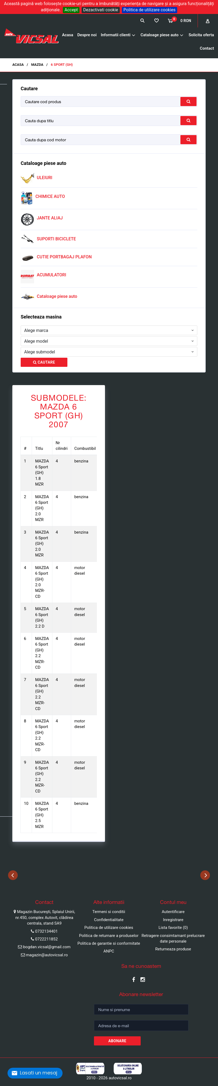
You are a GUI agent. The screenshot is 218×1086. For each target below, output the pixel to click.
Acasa (67, 34)
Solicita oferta (201, 34)
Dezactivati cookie (100, 9)
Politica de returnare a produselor (108, 935)
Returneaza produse (173, 949)
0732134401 (46, 931)
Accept (71, 9)
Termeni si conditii (108, 911)
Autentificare (173, 911)
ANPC (108, 951)
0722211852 (46, 939)
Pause (5, 885)
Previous (13, 875)
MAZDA (37, 65)
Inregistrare (173, 919)
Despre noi (87, 34)
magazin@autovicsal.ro (47, 955)
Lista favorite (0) (173, 927)
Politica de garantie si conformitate (109, 943)
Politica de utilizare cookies (149, 9)
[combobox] (109, 330)
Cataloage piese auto (159, 34)
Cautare (44, 362)
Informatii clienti (115, 34)
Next (205, 875)
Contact (207, 48)
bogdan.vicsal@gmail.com (47, 946)
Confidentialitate (108, 919)
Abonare (117, 1041)
